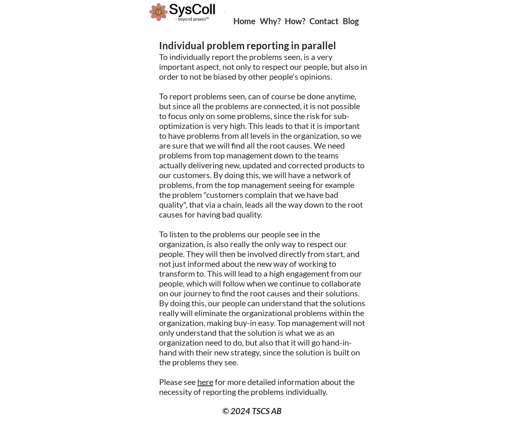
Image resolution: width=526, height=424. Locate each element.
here (205, 382)
